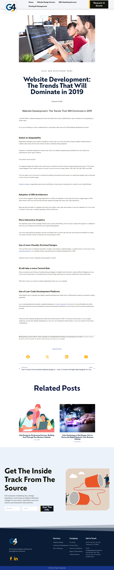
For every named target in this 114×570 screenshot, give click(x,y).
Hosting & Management (38, 6)
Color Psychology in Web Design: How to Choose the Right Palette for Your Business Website (77, 437)
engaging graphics (25, 251)
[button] (28, 357)
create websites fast (62, 304)
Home (31, 2)
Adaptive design (24, 184)
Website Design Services (46, 2)
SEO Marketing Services (68, 2)
